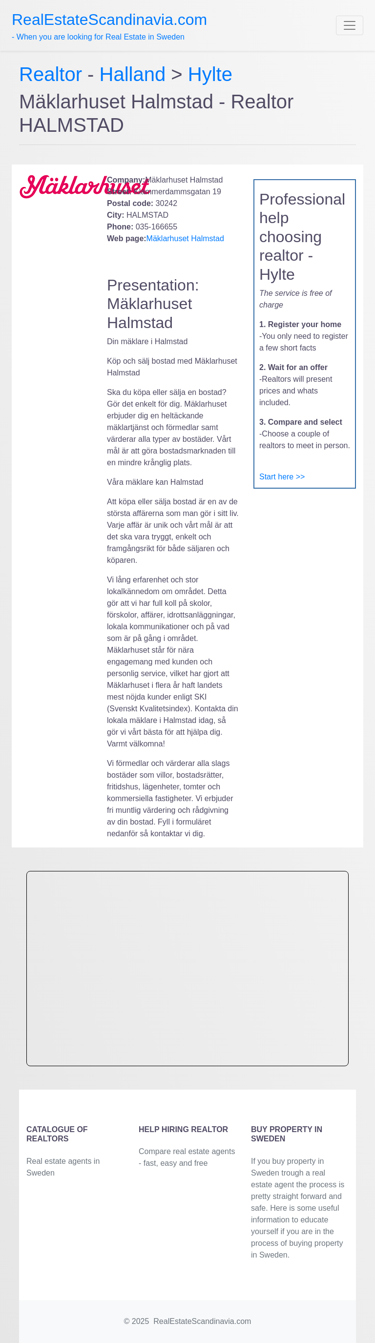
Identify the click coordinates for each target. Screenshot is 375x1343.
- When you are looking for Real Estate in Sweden (109, 26)
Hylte (210, 74)
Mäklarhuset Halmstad (185, 238)
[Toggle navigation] (349, 25)
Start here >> (282, 477)
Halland (133, 74)
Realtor (53, 74)
